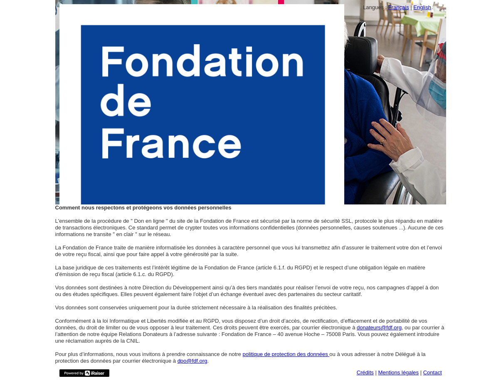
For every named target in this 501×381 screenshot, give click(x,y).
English (422, 7)
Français (398, 7)
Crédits (365, 372)
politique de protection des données (285, 354)
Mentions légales (398, 372)
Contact (432, 372)
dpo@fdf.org (192, 361)
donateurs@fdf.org (379, 327)
